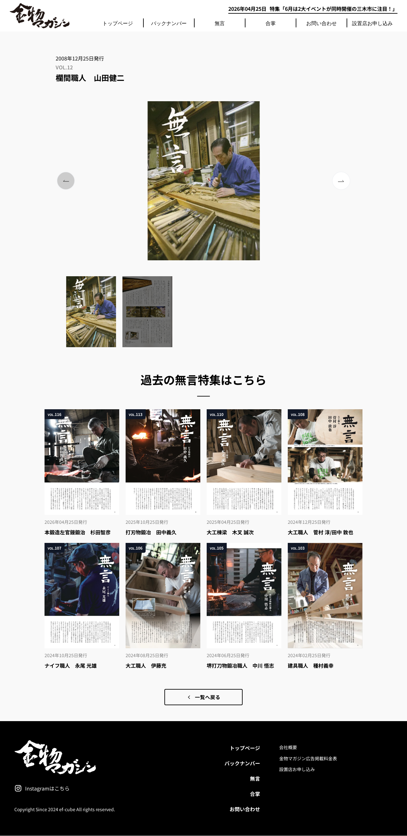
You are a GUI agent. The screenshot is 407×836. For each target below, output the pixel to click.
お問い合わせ (321, 23)
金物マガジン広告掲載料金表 (308, 758)
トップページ (117, 23)
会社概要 (288, 747)
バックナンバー (169, 23)
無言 (220, 23)
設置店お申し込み (372, 23)
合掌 (271, 23)
